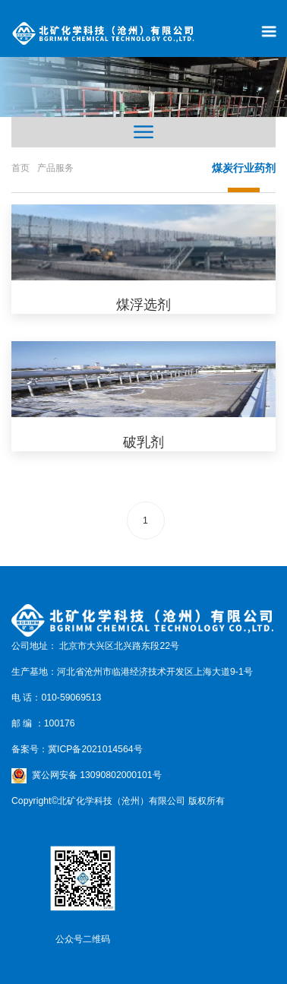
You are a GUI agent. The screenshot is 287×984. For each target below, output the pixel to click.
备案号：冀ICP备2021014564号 (77, 749)
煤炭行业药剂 (244, 168)
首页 (20, 168)
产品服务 (55, 168)
